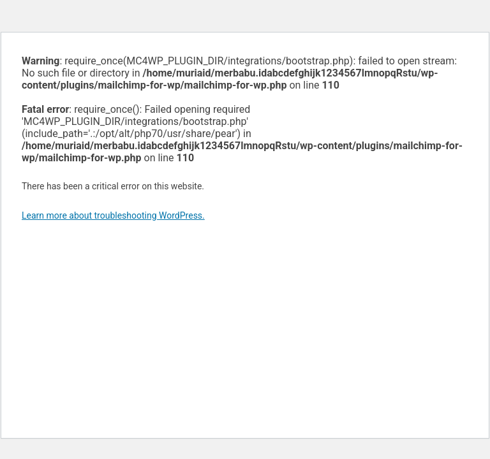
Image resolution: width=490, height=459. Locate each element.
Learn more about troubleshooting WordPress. (113, 215)
